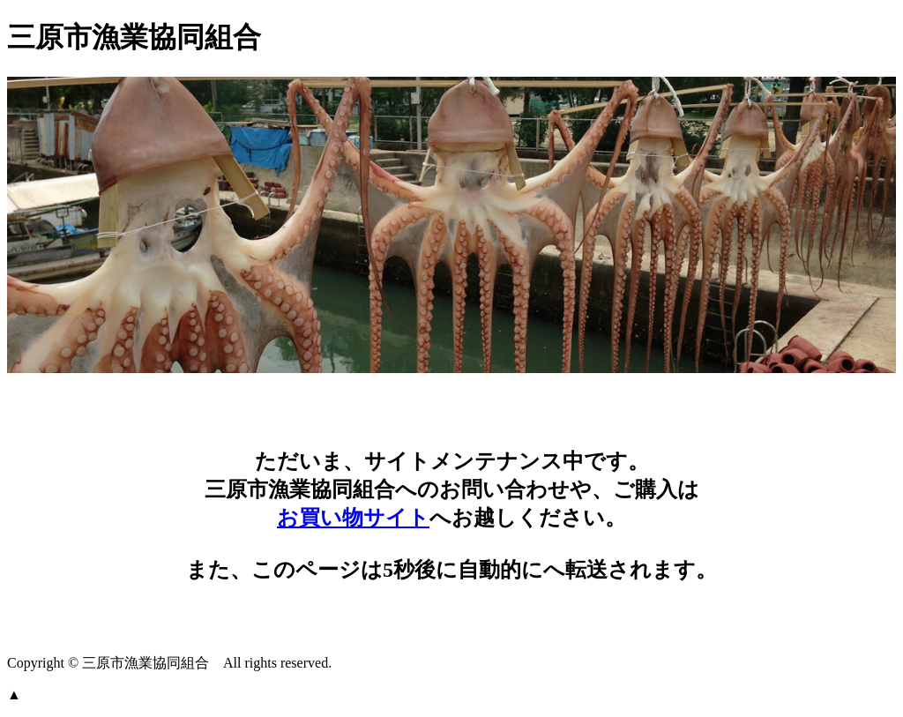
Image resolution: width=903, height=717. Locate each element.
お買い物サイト (353, 517)
